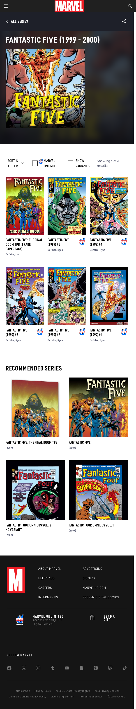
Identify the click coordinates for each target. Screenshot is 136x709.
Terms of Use (22, 690)
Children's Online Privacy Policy (27, 696)
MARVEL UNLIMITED (52, 163)
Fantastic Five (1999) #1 (100, 332)
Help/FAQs (46, 578)
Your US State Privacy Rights (72, 690)
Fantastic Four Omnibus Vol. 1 (91, 525)
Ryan (60, 249)
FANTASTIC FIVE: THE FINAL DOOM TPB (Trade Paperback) (24, 244)
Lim (17, 254)
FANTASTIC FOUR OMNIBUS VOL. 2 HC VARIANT (28, 527)
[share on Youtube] (67, 669)
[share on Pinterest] (96, 669)
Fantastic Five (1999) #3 (16, 332)
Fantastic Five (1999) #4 (100, 242)
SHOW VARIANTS (83, 163)
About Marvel (49, 568)
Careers (45, 588)
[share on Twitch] (110, 669)
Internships (48, 597)
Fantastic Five (79, 442)
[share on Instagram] (38, 669)
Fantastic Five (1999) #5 (58, 242)
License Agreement (62, 696)
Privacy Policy (43, 690)
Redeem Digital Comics (101, 597)
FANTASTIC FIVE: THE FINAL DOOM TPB (32, 442)
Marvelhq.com (94, 588)
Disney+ (89, 578)
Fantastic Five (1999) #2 (58, 332)
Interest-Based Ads (91, 696)
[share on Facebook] (9, 669)
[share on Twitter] (23, 669)
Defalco (10, 254)
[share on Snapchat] (81, 669)
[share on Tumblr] (52, 669)
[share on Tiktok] (124, 669)
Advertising (92, 568)
